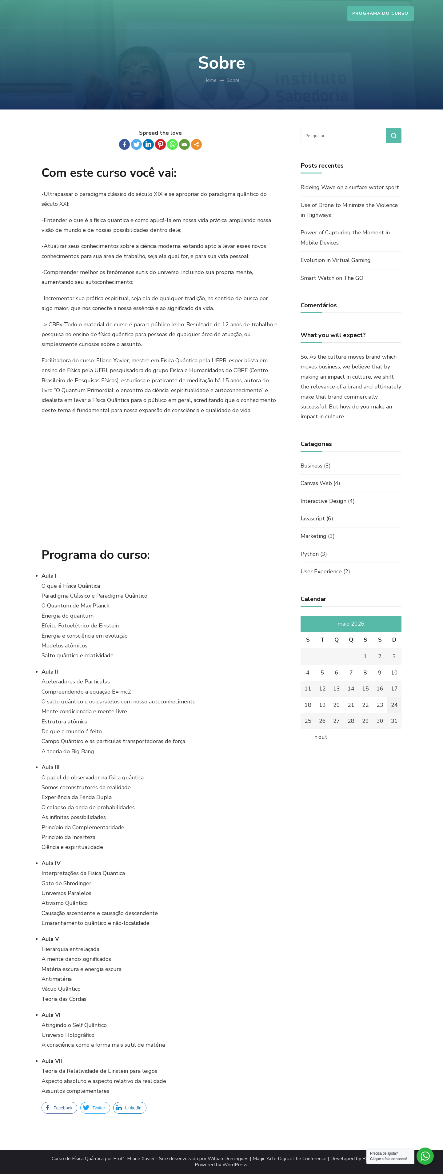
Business (311, 465)
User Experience (321, 571)
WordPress (234, 1165)
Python (310, 554)
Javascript (313, 518)
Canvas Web (316, 483)
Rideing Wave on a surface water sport (350, 187)
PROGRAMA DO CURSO (380, 13)
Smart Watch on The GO (332, 278)
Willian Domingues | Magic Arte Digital (250, 1159)
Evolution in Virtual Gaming (336, 260)
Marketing (313, 536)
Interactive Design (323, 501)
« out (320, 737)
